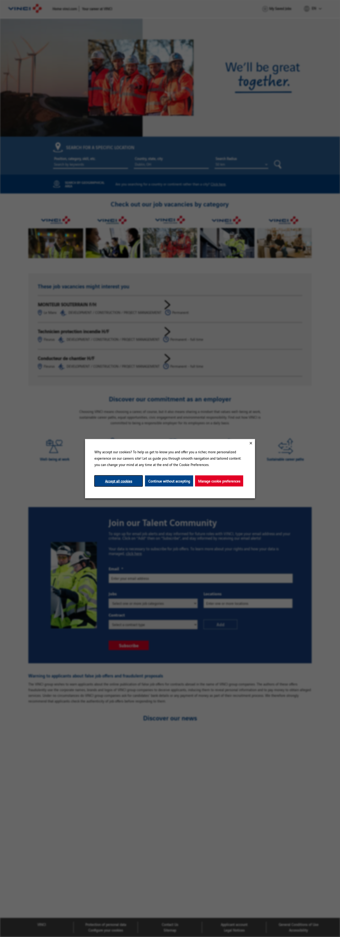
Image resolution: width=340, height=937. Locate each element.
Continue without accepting (169, 480)
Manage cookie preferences (219, 480)
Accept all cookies (118, 480)
